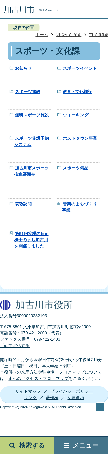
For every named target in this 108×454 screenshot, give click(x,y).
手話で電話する (15, 345)
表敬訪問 (23, 204)
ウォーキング (76, 115)
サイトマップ (28, 391)
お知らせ (23, 68)
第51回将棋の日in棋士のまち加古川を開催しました (31, 240)
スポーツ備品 (75, 168)
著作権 (52, 397)
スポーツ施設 (27, 91)
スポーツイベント (80, 68)
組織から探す (68, 34)
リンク (30, 397)
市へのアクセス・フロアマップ (38, 378)
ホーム (41, 34)
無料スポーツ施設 (32, 115)
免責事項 (76, 397)
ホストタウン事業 (80, 138)
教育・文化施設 (77, 91)
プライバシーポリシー (71, 391)
